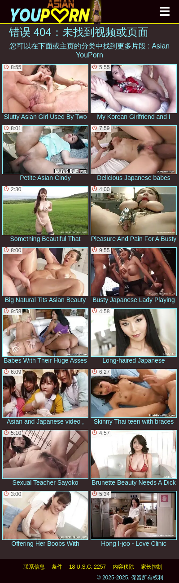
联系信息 (34, 567)
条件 (57, 567)
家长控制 (151, 567)
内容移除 (123, 567)
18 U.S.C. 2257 (87, 567)
